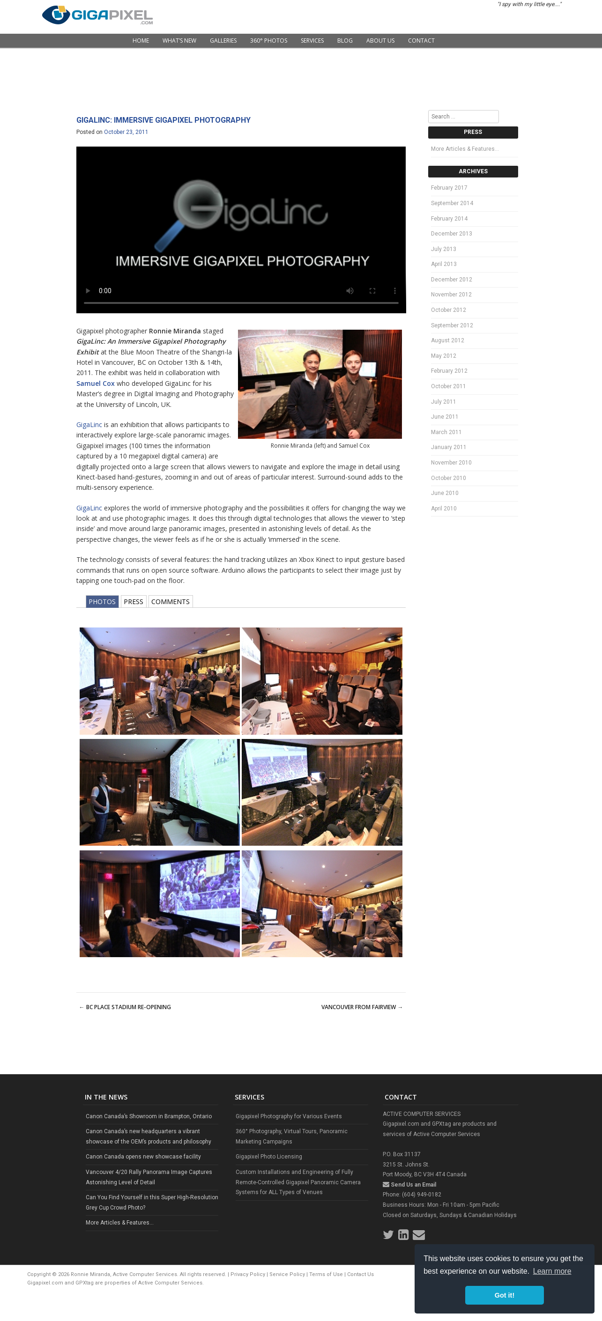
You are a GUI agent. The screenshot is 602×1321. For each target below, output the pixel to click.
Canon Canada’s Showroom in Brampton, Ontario (149, 1116)
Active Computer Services (170, 1283)
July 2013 (443, 249)
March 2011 (446, 432)
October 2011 (448, 386)
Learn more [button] (552, 1271)
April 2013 (444, 264)
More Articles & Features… (465, 149)
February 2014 (449, 218)
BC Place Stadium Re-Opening (125, 1007)
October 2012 (448, 310)
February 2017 (449, 187)
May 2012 (443, 356)
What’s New (179, 40)
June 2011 (445, 416)
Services (312, 40)
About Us (380, 40)
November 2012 (451, 294)
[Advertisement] (301, 80)
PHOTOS (102, 601)
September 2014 (452, 203)
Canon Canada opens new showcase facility (143, 1156)
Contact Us (360, 1274)
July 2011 (443, 402)
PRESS (133, 601)
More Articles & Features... (120, 1222)
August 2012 (447, 340)
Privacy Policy (247, 1274)
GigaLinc (89, 424)
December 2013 (451, 233)
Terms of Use (326, 1274)
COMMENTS (170, 601)
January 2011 (449, 447)
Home (141, 40)
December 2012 (451, 279)
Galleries (223, 40)
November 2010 (451, 462)
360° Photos (268, 40)
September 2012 (452, 325)
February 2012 (449, 371)
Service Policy (287, 1274)
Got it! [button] (504, 1295)
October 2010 (448, 478)
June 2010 (445, 493)
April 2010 (444, 508)
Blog (345, 40)
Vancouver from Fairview (362, 1007)
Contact (421, 40)
